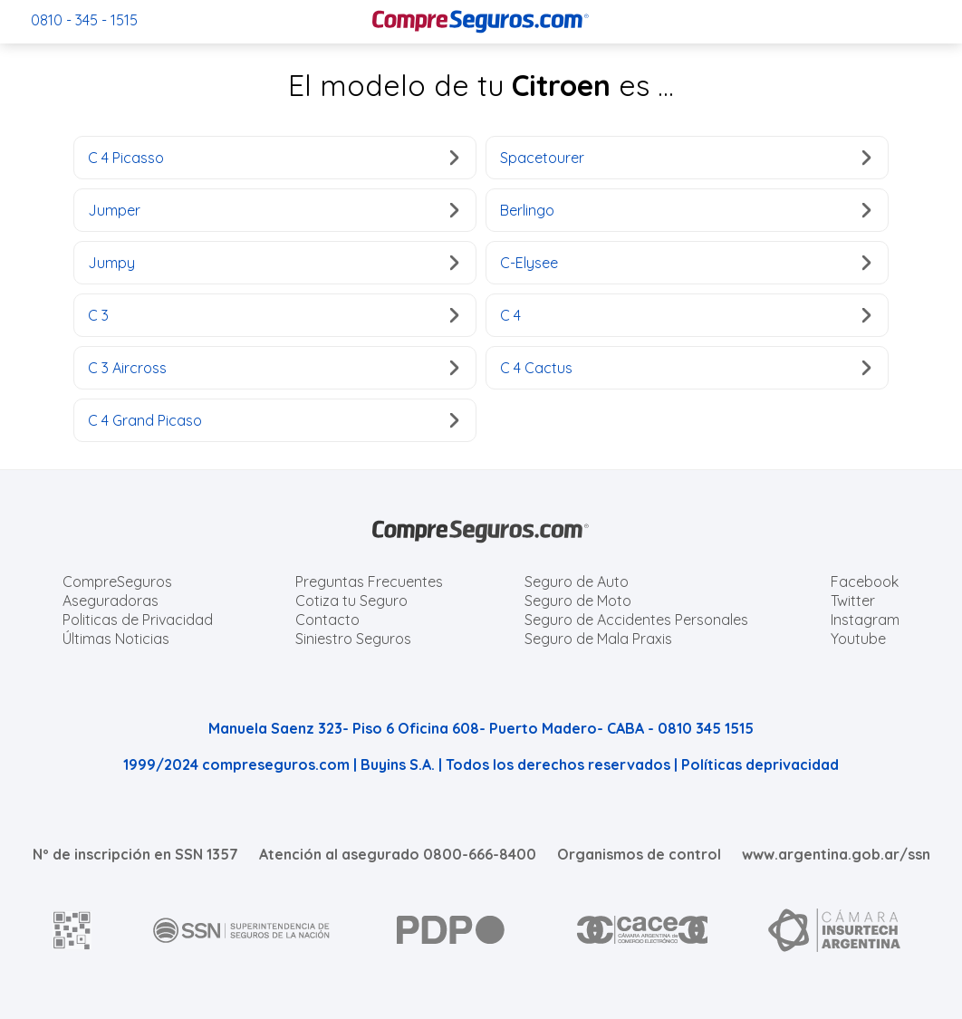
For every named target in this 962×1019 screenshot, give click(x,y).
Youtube (858, 638)
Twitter (853, 600)
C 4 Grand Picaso (273, 420)
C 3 (273, 315)
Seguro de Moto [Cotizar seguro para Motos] (577, 600)
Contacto (327, 619)
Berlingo (685, 210)
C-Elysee (685, 263)
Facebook (865, 581)
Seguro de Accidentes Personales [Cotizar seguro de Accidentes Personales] (636, 619)
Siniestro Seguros (353, 638)
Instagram (865, 619)
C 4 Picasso (273, 158)
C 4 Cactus (685, 368)
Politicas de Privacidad (138, 619)
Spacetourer (685, 158)
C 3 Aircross (273, 368)
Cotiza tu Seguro (351, 600)
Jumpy (273, 263)
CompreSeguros (117, 581)
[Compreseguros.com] (481, 21)
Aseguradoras (111, 600)
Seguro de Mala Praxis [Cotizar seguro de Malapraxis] (598, 638)
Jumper (273, 210)
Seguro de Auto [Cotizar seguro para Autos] (576, 581)
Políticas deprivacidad (760, 764)
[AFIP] (72, 930)
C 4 (685, 315)
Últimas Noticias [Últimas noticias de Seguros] (116, 638)
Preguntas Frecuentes (369, 581)
